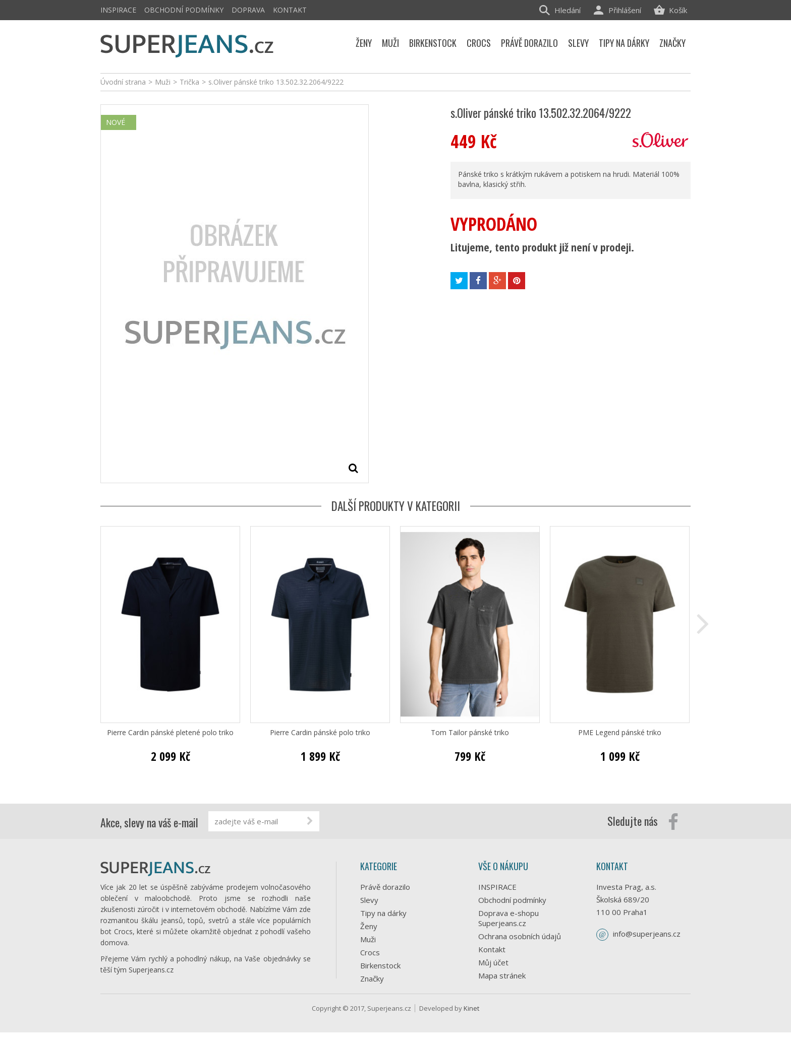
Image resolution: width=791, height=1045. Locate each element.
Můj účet (493, 962)
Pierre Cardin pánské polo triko (320, 732)
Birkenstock (380, 965)
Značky (372, 978)
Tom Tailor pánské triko (470, 732)
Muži (368, 939)
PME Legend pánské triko (619, 732)
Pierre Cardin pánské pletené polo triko (170, 732)
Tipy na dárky (383, 913)
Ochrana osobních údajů (519, 936)
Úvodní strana (123, 82)
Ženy (368, 926)
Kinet (471, 1020)
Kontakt (290, 10)
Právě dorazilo (385, 887)
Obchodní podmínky (183, 10)
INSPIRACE (118, 10)
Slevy (369, 900)
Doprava (248, 10)
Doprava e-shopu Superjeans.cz (508, 918)
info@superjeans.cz (647, 934)
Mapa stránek (502, 975)
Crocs (370, 952)
